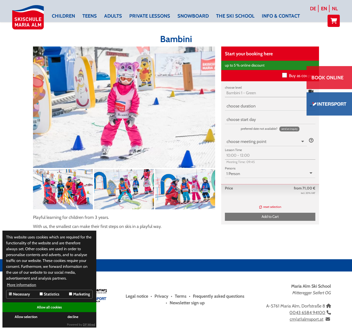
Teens (89, 16)
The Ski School (235, 16)
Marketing (79, 294)
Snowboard (193, 16)
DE (313, 9)
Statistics (49, 294)
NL (335, 9)
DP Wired (89, 324)
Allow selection (26, 317)
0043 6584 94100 (307, 312)
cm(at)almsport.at (306, 319)
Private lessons (149, 16)
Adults (113, 16)
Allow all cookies (49, 307)
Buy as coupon (302, 75)
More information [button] (21, 285)
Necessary (19, 294)
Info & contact (281, 16)
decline (72, 317)
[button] (289, 129)
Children (63, 16)
